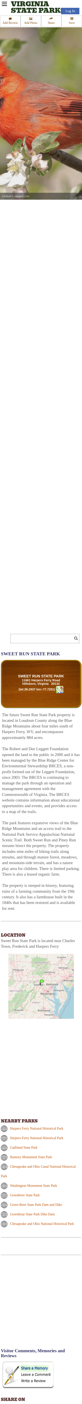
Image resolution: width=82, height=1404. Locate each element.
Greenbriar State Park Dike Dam (32, 1214)
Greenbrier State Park (25, 1195)
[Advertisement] (35, 625)
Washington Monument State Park (33, 1185)
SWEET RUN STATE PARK (41, 676)
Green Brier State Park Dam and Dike (36, 1204)
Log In (70, 11)
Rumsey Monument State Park (31, 1157)
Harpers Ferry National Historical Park (36, 1128)
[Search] (43, 638)
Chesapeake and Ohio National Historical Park (42, 1224)
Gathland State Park (23, 1147)
